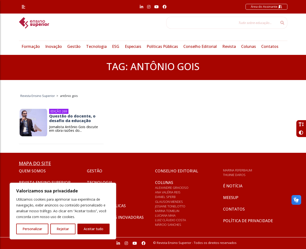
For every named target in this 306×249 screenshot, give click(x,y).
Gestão (74, 46)
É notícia (232, 186)
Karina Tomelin (167, 211)
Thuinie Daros (234, 175)
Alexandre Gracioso (171, 187)
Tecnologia (96, 46)
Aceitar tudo (93, 229)
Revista (229, 46)
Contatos (269, 46)
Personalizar (32, 229)
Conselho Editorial (200, 46)
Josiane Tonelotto (170, 206)
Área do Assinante (266, 6)
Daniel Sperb (165, 197)
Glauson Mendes (169, 201)
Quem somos (32, 171)
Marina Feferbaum (237, 170)
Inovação (53, 46)
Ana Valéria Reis (167, 192)
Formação (31, 46)
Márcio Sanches (168, 224)
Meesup (230, 197)
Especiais (133, 46)
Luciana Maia (165, 215)
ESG (115, 46)
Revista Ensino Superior (45, 182)
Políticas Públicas (162, 46)
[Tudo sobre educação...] (221, 23)
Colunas (248, 46)
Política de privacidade (248, 220)
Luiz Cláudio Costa (170, 220)
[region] (63, 211)
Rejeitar (63, 229)
